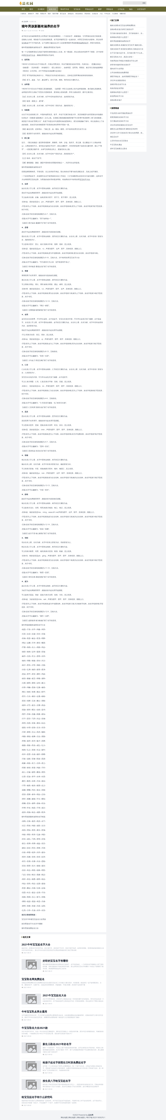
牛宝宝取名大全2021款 (35, 1028)
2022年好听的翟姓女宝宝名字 (121, 125)
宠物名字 (31, 14)
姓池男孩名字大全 (117, 96)
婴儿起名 (63, 14)
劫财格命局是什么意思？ (119, 92)
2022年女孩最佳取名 (118, 80)
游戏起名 (71, 14)
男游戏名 (87, 14)
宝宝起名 (77, 9)
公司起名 (121, 9)
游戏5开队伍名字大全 (118, 84)
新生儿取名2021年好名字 (57, 1044)
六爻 (101, 14)
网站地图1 (72, 1117)
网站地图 (64, 1117)
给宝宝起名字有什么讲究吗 (37, 1097)
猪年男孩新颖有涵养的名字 (120, 41)
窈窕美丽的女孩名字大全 (119, 117)
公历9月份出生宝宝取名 (119, 141)
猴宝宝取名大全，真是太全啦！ (122, 57)
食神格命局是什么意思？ (119, 37)
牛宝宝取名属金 (116, 144)
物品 (131, 9)
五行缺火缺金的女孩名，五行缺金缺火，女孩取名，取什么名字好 (134, 33)
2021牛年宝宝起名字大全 (36, 944)
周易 (37, 14)
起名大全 (52, 9)
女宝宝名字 (141, 9)
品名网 (25, 21)
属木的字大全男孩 (117, 68)
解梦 (100, 9)
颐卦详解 (55, 14)
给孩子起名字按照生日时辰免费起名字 (64, 1062)
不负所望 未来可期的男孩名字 (121, 113)
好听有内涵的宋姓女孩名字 (120, 64)
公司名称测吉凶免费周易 (119, 72)
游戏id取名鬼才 (116, 100)
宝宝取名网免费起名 (33, 979)
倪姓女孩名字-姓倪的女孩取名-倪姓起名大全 (126, 49)
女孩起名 (95, 14)
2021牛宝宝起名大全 (54, 995)
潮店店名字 (114, 137)
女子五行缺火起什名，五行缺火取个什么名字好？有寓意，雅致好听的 (136, 53)
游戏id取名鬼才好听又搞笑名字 (122, 29)
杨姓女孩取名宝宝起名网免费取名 (123, 25)
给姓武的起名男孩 (117, 88)
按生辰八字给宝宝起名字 (57, 1081)
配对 (31, 9)
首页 (23, 9)
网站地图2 (81, 1117)
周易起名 (109, 9)
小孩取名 (23, 14)
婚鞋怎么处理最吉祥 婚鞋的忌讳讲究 (124, 129)
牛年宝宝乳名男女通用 (34, 1011)
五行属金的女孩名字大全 (119, 121)
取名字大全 (65, 9)
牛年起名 (107, 14)
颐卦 (49, 14)
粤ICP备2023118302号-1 (95, 1117)
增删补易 (123, 14)
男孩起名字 (89, 9)
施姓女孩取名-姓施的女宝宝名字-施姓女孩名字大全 (129, 45)
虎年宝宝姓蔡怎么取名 (118, 148)
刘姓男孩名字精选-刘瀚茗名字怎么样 (124, 61)
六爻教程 (115, 14)
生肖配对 (41, 9)
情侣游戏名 (79, 14)
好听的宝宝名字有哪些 (55, 960)
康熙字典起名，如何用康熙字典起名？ (124, 76)
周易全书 (43, 14)
